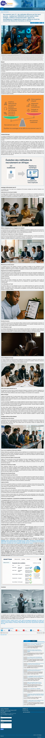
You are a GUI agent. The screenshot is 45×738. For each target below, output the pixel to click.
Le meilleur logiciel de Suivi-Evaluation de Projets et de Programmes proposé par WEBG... (36, 701)
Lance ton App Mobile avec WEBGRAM (34, 688)
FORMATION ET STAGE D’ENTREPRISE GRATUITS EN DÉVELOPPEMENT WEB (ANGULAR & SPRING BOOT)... (36, 695)
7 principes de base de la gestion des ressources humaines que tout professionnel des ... (36, 664)
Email (40, 22)
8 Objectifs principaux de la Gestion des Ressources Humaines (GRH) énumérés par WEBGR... (35, 650)
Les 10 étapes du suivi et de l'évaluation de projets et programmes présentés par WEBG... (35, 658)
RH (8, 628)
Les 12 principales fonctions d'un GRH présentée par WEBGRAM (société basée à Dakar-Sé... (36, 676)
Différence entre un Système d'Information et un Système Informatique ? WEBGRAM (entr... (36, 644)
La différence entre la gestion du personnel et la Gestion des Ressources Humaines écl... (35, 670)
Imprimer (36, 22)
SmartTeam (11, 628)
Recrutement (6, 628)
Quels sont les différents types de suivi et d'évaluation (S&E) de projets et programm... (35, 683)
